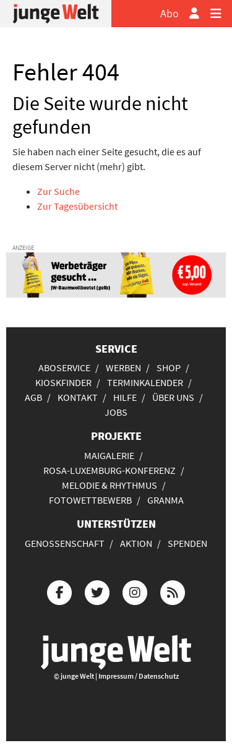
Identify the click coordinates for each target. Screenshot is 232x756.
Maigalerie (109, 455)
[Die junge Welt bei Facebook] (59, 590)
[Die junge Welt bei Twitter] (97, 590)
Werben (123, 367)
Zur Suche (58, 191)
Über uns (173, 397)
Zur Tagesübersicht (77, 206)
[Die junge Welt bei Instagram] (134, 590)
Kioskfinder (63, 382)
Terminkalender (145, 382)
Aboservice (64, 367)
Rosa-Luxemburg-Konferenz (109, 470)
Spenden (187, 543)
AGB (33, 397)
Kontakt (78, 397)
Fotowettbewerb (90, 500)
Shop (169, 367)
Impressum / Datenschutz (138, 676)
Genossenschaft (65, 543)
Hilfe (125, 397)
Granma (165, 500)
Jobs (116, 412)
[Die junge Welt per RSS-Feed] (172, 590)
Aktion (136, 543)
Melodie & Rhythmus (109, 485)
